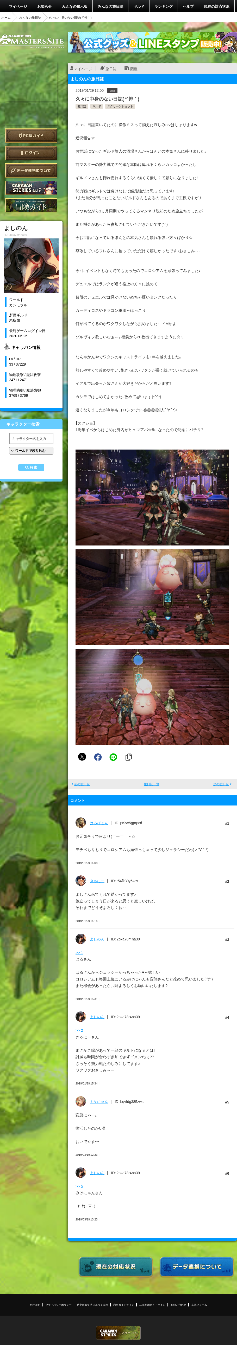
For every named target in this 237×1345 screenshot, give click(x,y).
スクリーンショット (120, 106)
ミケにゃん (99, 1101)
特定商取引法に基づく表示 (92, 1305)
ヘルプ (188, 6)
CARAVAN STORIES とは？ (31, 188)
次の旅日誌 (221, 784)
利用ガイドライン (123, 1305)
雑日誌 (82, 106)
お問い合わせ (178, 1305)
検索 (33, 467)
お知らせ (44, 6)
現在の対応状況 (216, 6)
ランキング (163, 6)
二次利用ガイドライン (152, 1305)
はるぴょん (99, 822)
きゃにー (97, 880)
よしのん (97, 938)
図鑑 (134, 68)
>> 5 (79, 1186)
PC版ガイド (31, 135)
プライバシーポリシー (59, 1305)
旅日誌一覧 (151, 784)
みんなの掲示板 (75, 6)
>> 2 (79, 1030)
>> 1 (79, 952)
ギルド (138, 6)
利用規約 (35, 1305)
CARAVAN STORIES (118, 1333)
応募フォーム (199, 1305)
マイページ (18, 6)
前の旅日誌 (82, 784)
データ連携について (31, 170)
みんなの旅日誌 (110, 6)
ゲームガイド (31, 205)
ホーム (6, 17)
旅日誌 (110, 68)
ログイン (31, 153)
